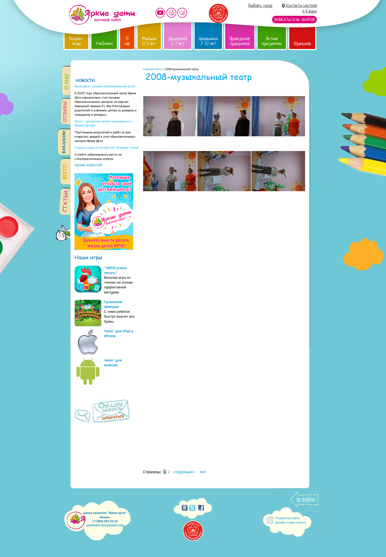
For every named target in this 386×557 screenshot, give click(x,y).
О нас (127, 41)
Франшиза (302, 43)
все (203, 472)
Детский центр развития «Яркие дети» (102, 15)
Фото (159, 69)
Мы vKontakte (182, 13)
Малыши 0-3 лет (149, 41)
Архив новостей (88, 165)
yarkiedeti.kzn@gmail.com (105, 525)
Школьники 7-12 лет (208, 41)
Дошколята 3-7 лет (177, 41)
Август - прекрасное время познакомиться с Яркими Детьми (104, 123)
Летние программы (272, 41)
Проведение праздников (239, 41)
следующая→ (185, 472)
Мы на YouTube (160, 13)
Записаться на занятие (294, 19)
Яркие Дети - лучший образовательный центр (105, 86)
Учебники (104, 43)
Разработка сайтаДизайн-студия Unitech (290, 520)
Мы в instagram (171, 13)
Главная (148, 69)
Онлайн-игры (76, 41)
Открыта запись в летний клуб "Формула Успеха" (107, 147)
